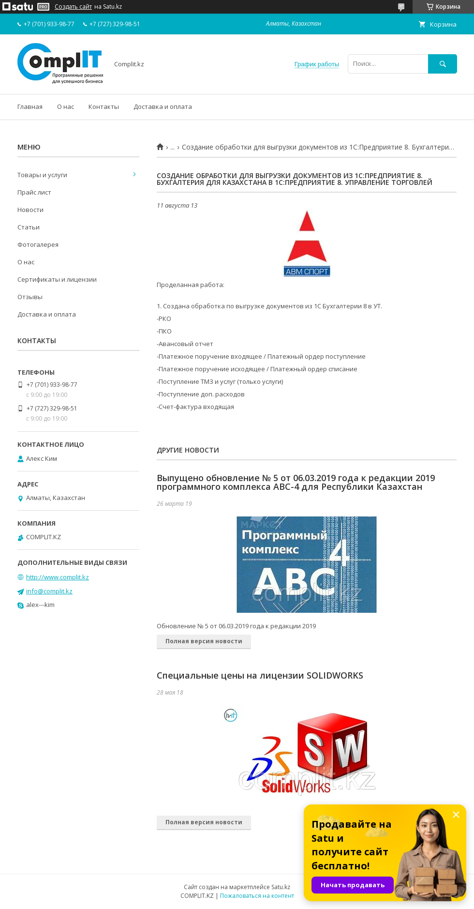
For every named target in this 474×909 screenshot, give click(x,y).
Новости (30, 209)
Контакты (104, 106)
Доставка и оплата (162, 106)
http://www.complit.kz (57, 577)
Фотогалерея (38, 244)
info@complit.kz (49, 591)
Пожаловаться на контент (257, 896)
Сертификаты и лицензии (57, 279)
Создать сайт (73, 6)
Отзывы (30, 296)
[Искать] (442, 63)
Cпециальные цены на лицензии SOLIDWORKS (260, 675)
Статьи (28, 227)
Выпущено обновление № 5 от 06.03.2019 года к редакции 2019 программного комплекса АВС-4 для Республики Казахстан (296, 482)
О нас (65, 106)
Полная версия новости (203, 641)
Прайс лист (34, 192)
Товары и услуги (42, 174)
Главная (30, 106)
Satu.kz (280, 887)
